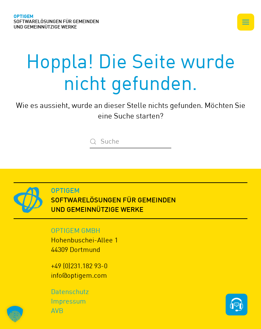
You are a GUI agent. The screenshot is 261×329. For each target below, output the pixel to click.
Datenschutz (70, 291)
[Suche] (130, 141)
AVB (57, 310)
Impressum (68, 301)
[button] (245, 22)
